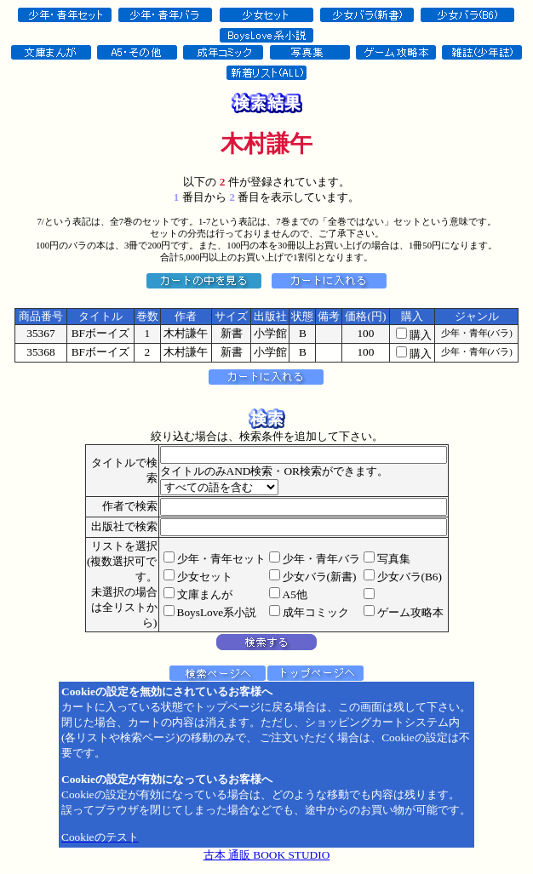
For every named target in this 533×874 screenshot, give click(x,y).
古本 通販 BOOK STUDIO (266, 854)
